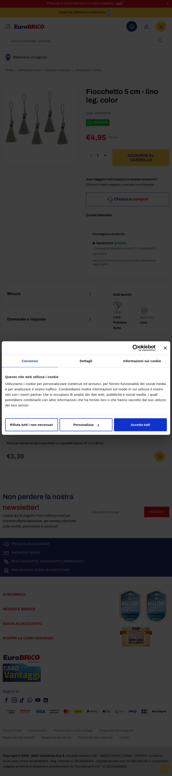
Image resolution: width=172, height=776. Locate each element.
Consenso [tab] (30, 361)
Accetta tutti (140, 425)
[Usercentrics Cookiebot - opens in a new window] (135, 347)
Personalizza (86, 425)
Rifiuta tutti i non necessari (31, 425)
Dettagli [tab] (86, 361)
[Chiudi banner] (165, 347)
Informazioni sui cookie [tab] (142, 361)
